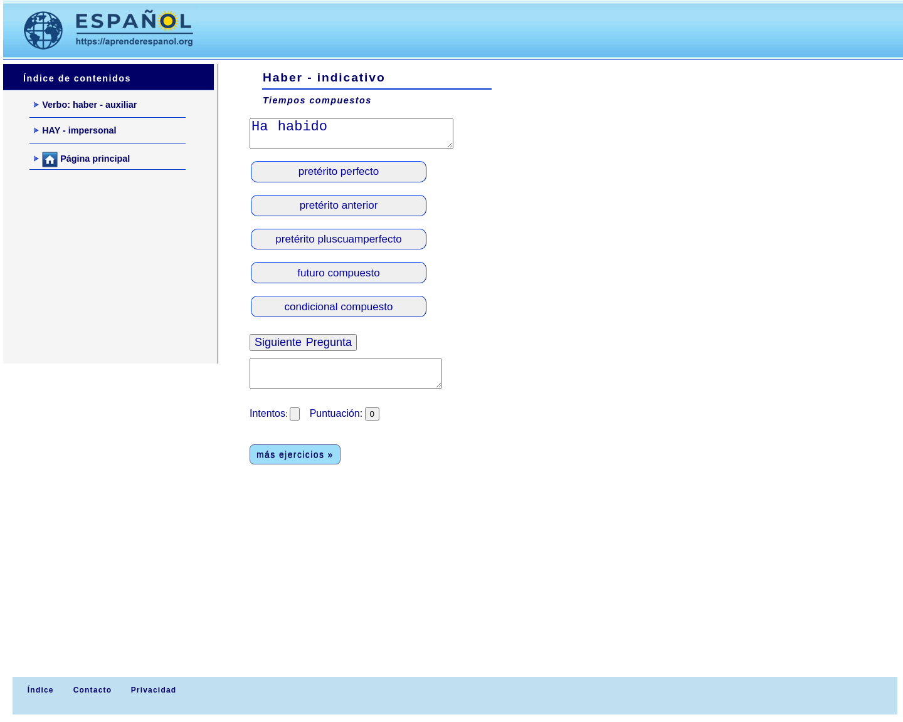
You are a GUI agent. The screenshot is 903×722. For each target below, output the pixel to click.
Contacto (92, 690)
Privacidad (154, 690)
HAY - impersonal (75, 130)
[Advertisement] (444, 29)
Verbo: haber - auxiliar (85, 105)
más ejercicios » (295, 454)
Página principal (82, 159)
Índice (38, 690)
